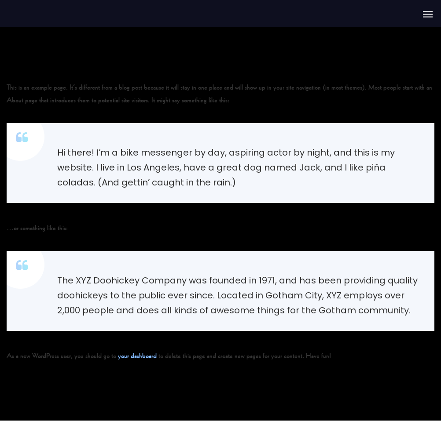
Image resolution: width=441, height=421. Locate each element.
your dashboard (137, 355)
